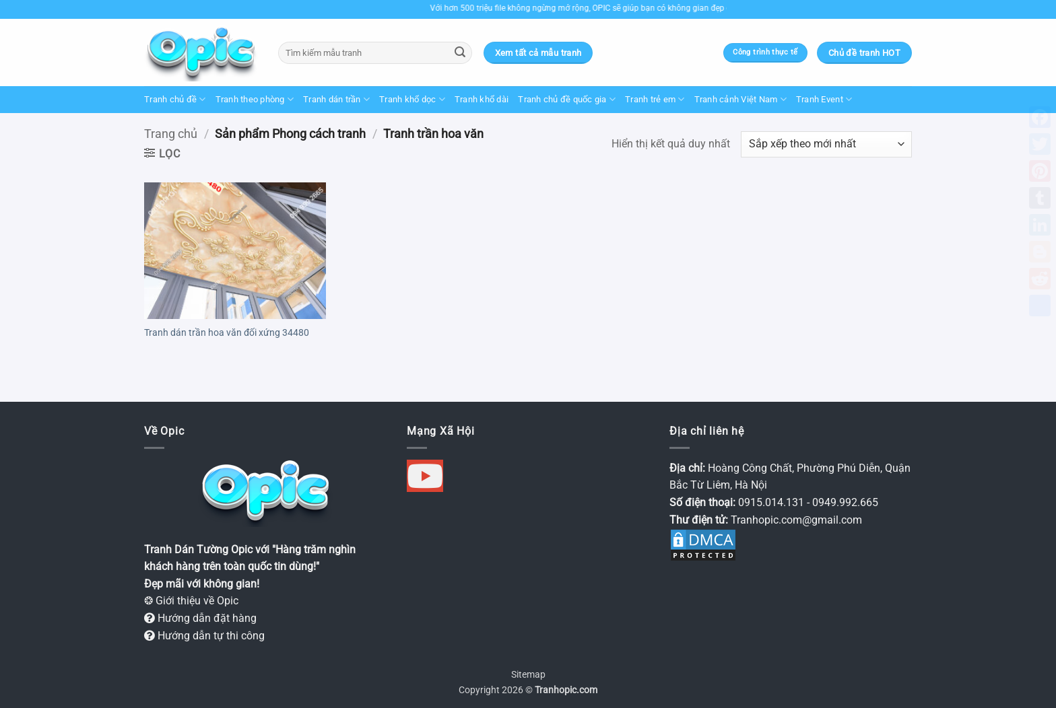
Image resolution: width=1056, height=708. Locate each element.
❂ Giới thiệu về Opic (191, 600)
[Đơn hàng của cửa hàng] (826, 144)
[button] (162, 153)
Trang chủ (170, 134)
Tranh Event (824, 99)
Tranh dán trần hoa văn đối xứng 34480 (226, 333)
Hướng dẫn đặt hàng (200, 618)
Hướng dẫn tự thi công (204, 635)
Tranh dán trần (336, 99)
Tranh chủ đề (175, 99)
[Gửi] (460, 53)
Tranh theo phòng (255, 99)
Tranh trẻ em (655, 99)
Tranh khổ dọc (412, 99)
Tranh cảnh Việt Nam (740, 99)
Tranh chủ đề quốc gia (567, 99)
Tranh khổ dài (481, 99)
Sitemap (528, 674)
